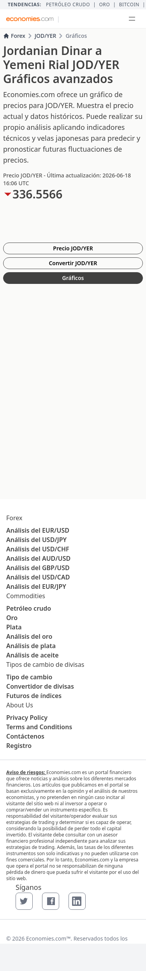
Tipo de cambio (29, 677)
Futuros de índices (34, 695)
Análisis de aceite (32, 655)
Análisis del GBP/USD (38, 567)
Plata (14, 627)
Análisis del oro (29, 636)
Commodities (25, 596)
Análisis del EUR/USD (37, 530)
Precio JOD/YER (73, 248)
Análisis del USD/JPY (36, 539)
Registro (19, 745)
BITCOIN (129, 5)
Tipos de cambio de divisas (45, 664)
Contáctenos (25, 736)
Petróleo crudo (68, 5)
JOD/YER (45, 35)
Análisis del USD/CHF (37, 549)
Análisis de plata (31, 645)
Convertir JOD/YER (73, 263)
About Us (19, 705)
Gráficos (73, 278)
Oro (104, 5)
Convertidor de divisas (40, 686)
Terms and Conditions (39, 727)
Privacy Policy (26, 717)
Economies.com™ (48, 938)
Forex (14, 35)
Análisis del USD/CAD (38, 577)
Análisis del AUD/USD (38, 558)
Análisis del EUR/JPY (36, 586)
